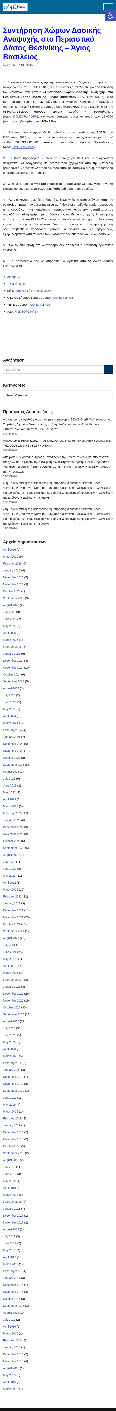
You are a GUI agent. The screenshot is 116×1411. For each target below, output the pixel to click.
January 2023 (11, 820)
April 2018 (9, 1187)
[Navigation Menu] (108, 6)
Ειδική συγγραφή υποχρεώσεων (29, 290)
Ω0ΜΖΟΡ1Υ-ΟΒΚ (25, 116)
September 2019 (13, 1090)
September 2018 (13, 1153)
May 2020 (9, 1042)
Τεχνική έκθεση (17, 283)
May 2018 (9, 1180)
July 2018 (9, 1167)
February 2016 (12, 1340)
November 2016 (13, 1291)
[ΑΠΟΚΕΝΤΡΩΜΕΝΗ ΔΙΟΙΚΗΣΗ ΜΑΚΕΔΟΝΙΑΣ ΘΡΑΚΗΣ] (15, 7)
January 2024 (11, 737)
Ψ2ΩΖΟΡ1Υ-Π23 (26, 311)
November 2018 (13, 1139)
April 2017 (9, 1257)
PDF (71, 297)
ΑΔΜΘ (11, 65)
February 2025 (12, 646)
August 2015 (11, 1368)
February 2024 (12, 730)
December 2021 (13, 910)
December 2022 (13, 827)
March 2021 (10, 972)
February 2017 (12, 1271)
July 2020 (9, 1028)
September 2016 (13, 1305)
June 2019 (9, 1097)
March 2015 (10, 1389)
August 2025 (11, 605)
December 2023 (13, 743)
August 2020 (11, 1021)
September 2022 (13, 848)
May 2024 (9, 709)
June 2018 (9, 1174)
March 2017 (10, 1264)
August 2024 (11, 688)
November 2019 (13, 1083)
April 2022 (9, 882)
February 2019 (12, 1118)
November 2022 (13, 834)
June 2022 (9, 868)
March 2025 (10, 639)
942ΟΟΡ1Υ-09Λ (23, 147)
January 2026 (11, 570)
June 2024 (9, 702)
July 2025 (9, 612)
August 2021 (11, 938)
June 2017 (9, 1243)
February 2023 (12, 813)
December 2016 (13, 1285)
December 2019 (13, 1076)
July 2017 (9, 1236)
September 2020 (13, 1014)
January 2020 (11, 1070)
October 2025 (11, 591)
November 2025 (13, 584)
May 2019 (9, 1104)
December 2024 (13, 660)
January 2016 (11, 1347)
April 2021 (9, 965)
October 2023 (11, 757)
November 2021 (13, 917)
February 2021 (12, 979)
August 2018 (11, 1160)
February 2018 (12, 1201)
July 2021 (9, 945)
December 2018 (13, 1132)
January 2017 (11, 1278)
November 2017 (13, 1222)
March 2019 (10, 1111)
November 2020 (13, 1000)
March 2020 (10, 1056)
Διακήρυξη (14, 276)
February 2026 (12, 563)
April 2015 (9, 1382)
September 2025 (13, 598)
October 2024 (11, 674)
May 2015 (9, 1375)
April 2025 (9, 633)
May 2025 (9, 626)
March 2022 (10, 889)
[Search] (53, 369)
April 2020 (9, 1049)
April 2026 (9, 549)
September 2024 (13, 681)
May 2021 (9, 959)
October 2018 (11, 1146)
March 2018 (10, 1194)
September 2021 (13, 931)
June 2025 (9, 619)
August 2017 (11, 1229)
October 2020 (11, 1007)
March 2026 (10, 556)
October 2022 (11, 841)
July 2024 (9, 695)
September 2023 (13, 764)
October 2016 (11, 1298)
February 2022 (12, 896)
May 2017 (9, 1250)
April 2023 (9, 799)
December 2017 (13, 1215)
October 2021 (11, 924)
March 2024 (10, 723)
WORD (57, 297)
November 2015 (13, 1361)
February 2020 (12, 1063)
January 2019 (11, 1125)
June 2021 (9, 952)
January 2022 (11, 903)
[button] (110, 15)
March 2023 (10, 806)
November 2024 (13, 667)
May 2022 (9, 875)
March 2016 (10, 1333)
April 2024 (9, 716)
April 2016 (9, 1326)
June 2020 (9, 1035)
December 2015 (13, 1354)
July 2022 (9, 861)
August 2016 (11, 1312)
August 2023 (11, 771)
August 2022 (11, 854)
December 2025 (13, 577)
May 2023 (9, 792)
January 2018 (11, 1208)
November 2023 (13, 750)
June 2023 (9, 785)
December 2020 (13, 993)
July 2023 (9, 778)
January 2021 (11, 986)
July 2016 (9, 1319)
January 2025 (11, 653)
